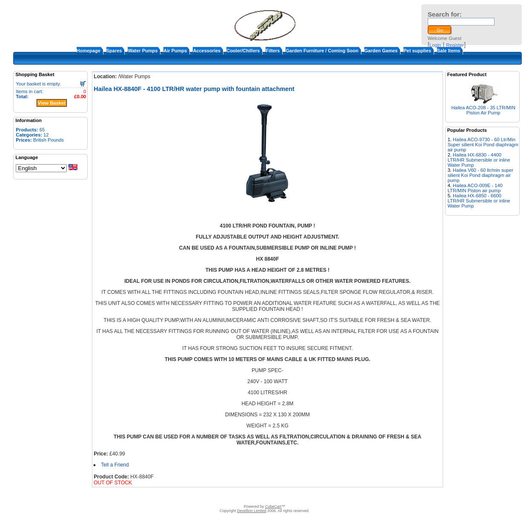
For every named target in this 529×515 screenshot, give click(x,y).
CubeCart (273, 506)
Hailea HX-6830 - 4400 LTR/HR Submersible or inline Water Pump (479, 160)
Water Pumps (142, 50)
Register (455, 45)
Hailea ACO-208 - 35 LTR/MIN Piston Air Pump (483, 110)
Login (435, 45)
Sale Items (448, 50)
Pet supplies (417, 50)
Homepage (88, 50)
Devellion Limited (251, 511)
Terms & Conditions (261, 495)
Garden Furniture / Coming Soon (322, 50)
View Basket (52, 102)
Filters (273, 50)
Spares (114, 50)
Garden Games (380, 50)
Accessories (206, 50)
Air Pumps (175, 50)
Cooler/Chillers (243, 50)
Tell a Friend (115, 465)
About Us (199, 495)
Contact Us (224, 495)
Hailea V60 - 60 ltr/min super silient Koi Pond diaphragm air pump (480, 175)
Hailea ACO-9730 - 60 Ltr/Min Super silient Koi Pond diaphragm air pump (483, 144)
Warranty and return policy (314, 495)
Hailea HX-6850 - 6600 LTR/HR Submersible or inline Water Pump (479, 200)
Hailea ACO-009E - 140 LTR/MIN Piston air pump (475, 188)
